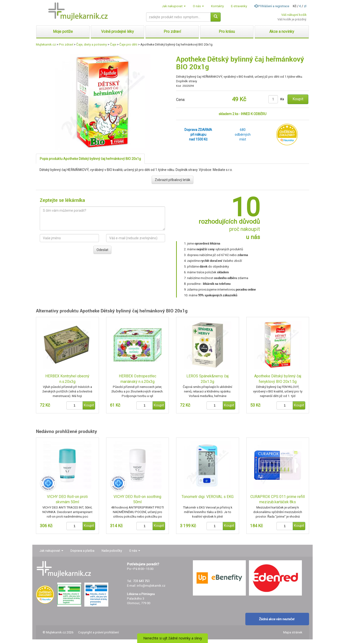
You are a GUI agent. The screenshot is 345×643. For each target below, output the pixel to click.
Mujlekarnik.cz (46, 44)
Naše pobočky (112, 550)
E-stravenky (239, 6)
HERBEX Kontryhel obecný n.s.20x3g (67, 379)
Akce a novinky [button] (281, 31)
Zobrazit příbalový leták (172, 180)
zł (305, 6)
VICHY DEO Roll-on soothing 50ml (137, 499)
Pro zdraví (66, 44)
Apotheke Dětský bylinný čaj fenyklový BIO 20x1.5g (277, 379)
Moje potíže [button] (63, 31)
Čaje (113, 44)
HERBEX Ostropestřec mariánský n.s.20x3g (137, 379)
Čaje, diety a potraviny (91, 44)
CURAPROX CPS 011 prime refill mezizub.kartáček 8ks (277, 499)
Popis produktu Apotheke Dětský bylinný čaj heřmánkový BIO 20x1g (90, 159)
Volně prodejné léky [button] (117, 31)
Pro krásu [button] (227, 31)
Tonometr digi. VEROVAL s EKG (208, 496)
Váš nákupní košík (294, 15)
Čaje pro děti (128, 44)
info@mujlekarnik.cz (151, 585)
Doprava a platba (82, 550)
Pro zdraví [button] (172, 31)
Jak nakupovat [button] (174, 6)
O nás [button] (198, 6)
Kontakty (217, 6)
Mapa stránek (292, 632)
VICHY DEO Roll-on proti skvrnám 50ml (67, 499)
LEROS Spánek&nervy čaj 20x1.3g (207, 379)
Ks (282, 99)
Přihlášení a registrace (271, 6)
